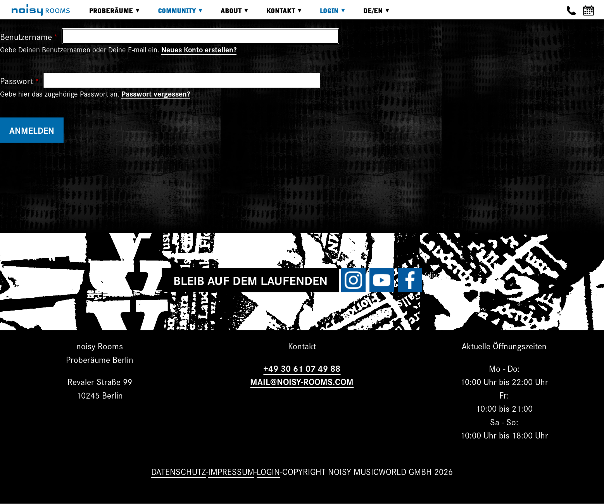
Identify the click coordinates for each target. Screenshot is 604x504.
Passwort (16, 80)
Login (327, 13)
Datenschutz (178, 471)
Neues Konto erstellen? (198, 49)
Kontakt (279, 13)
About (229, 13)
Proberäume (109, 13)
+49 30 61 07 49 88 (301, 368)
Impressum (231, 471)
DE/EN (371, 13)
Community (175, 13)
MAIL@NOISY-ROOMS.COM (302, 381)
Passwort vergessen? (155, 93)
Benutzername (26, 36)
